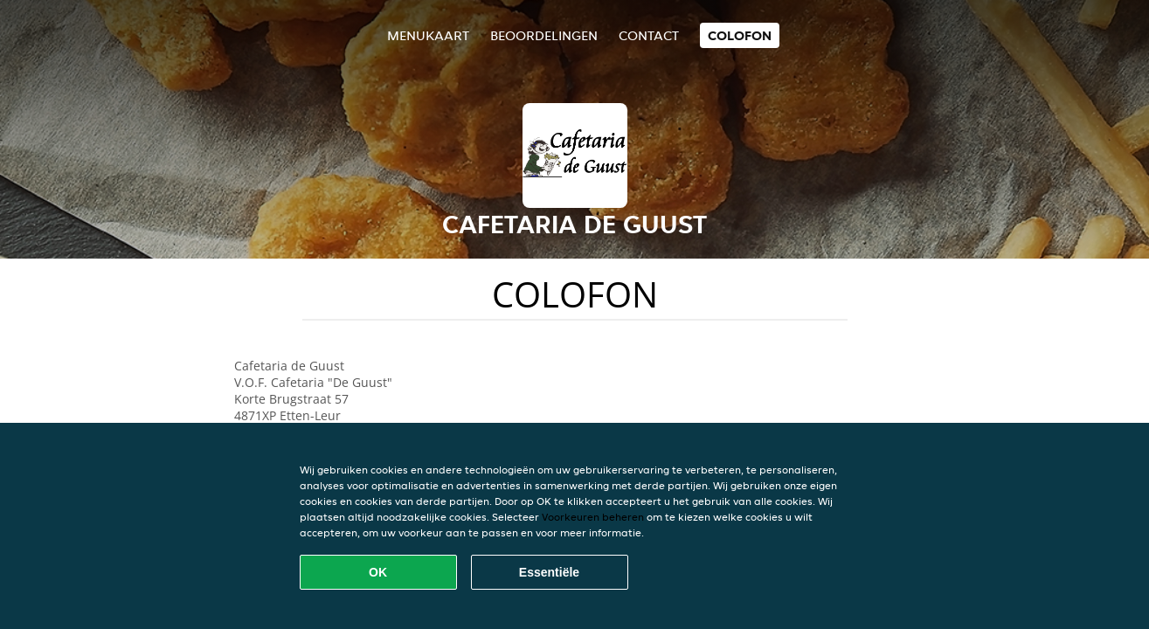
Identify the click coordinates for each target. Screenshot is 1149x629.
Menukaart (428, 35)
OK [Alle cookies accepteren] (378, 572)
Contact (649, 35)
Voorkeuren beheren (593, 516)
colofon (740, 35)
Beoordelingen (544, 35)
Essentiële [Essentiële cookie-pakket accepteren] (549, 572)
